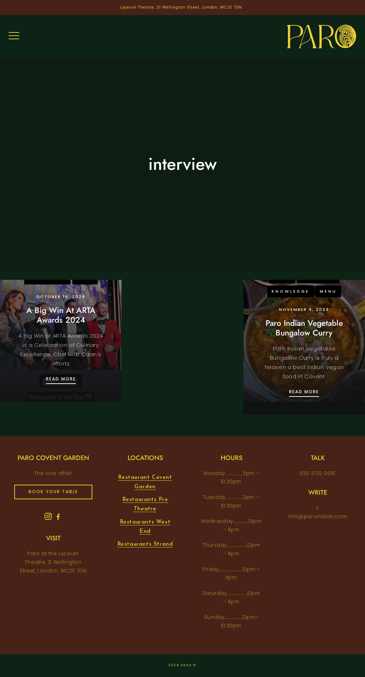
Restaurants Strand (145, 544)
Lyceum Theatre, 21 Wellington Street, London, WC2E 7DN (181, 7)
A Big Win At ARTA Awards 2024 (61, 314)
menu (328, 291)
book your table (53, 492)
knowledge (290, 291)
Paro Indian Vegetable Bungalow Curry (304, 327)
